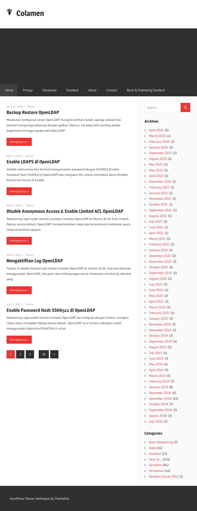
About (92, 90)
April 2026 (156, 130)
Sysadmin (155, 465)
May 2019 (156, 364)
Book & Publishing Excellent (146, 90)
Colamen (30, 13)
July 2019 (155, 353)
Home (9, 90)
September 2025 (160, 153)
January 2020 (158, 318)
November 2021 (160, 198)
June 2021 (156, 227)
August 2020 (158, 279)
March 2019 (157, 376)
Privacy (28, 90)
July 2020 (155, 284)
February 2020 (159, 313)
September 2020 (160, 273)
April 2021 (156, 233)
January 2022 (158, 193)
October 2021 (158, 204)
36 (44, 354)
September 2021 (160, 210)
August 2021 (158, 216)
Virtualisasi (156, 471)
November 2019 (160, 330)
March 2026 (157, 136)
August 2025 (158, 159)
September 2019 (160, 341)
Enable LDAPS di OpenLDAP (33, 161)
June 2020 (156, 290)
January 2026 (158, 147)
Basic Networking (161, 442)
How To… (155, 459)
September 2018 (160, 410)
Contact (111, 90)
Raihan (31, 106)
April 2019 (156, 370)
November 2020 (160, 261)
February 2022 (159, 187)
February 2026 (159, 142)
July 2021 (155, 221)
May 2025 (156, 164)
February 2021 (159, 244)
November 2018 (160, 398)
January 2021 (158, 250)
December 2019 (160, 324)
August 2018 (158, 416)
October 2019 (158, 336)
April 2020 (156, 301)
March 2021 (157, 239)
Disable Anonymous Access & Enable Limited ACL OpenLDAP (65, 211)
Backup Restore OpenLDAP (33, 112)
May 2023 (156, 170)
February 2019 (159, 381)
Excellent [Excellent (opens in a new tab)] (72, 90)
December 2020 (160, 256)
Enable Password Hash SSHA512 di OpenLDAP (51, 310)
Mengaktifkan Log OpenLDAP (35, 260)
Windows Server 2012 (164, 476)
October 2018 (158, 404)
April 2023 (156, 176)
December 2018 (160, 393)
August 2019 (158, 347)
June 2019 (156, 358)
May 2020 (156, 296)
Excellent (155, 454)
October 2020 (158, 267)
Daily (152, 448)
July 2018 (155, 421)
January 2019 (158, 387)
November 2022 (160, 181)
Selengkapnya (18, 142)
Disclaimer (50, 90)
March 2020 (157, 307)
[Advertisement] (98, 55)
